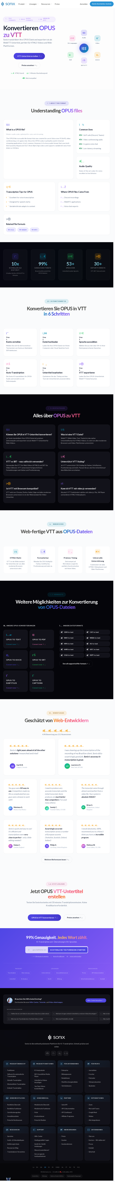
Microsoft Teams (94, 1109)
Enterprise (65, 1071)
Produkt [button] (21, 4)
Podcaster (92, 1079)
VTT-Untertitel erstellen (29, 56)
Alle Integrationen (94, 1121)
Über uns (91, 1137)
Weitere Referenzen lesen (56, 860)
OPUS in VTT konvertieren (44, 918)
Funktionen (10, 1071)
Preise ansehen (29, 65)
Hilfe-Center (34, 1003)
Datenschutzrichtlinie (57, 1176)
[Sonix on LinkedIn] (59, 1054)
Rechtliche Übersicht (13, 1105)
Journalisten (92, 1071)
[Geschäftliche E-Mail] (39, 950)
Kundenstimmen (67, 1145)
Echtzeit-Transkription (14, 1089)
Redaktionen (66, 1079)
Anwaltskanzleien (13, 1117)
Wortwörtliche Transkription (16, 1085)
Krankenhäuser (39, 1117)
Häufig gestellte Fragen (41, 1141)
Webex (91, 1117)
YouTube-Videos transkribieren (39, 1088)
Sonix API (64, 1105)
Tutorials (42, 1003)
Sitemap (44, 1176)
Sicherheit (92, 1152)
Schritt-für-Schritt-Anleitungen (40, 1146)
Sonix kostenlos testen (101, 4)
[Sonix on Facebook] (47, 1054)
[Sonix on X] (53, 1054)
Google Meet (93, 1113)
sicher (56, 1047)
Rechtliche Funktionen (14, 1109)
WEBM (22, 230)
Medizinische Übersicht (41, 1105)
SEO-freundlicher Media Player (42, 1076)
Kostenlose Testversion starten (67, 950)
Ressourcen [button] (45, 4)
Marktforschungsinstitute (70, 1083)
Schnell (76, 1044)
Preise (57, 4)
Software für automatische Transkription (15, 1076)
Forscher (91, 1075)
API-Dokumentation (68, 1109)
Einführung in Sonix (13, 1145)
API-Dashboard (67, 1113)
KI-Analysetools (39, 1071)
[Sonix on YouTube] (65, 1054)
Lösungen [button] (33, 4)
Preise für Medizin (40, 1121)
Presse (91, 1145)
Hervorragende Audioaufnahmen (40, 1156)
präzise (82, 1044)
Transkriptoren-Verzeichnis (16, 1152)
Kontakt (91, 1149)
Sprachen (10, 1137)
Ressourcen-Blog (12, 1149)
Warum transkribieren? (41, 1151)
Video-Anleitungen (55, 1003)
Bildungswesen (66, 1075)
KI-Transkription (66, 1044)
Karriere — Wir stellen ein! (97, 1141)
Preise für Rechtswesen (14, 1121)
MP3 (34, 230)
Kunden (64, 1141)
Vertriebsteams (66, 1086)
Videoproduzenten (95, 1083)
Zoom (90, 1105)
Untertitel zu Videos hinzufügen (40, 1082)
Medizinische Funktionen (42, 1109)
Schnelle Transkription (14, 1081)
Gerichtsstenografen (14, 1113)
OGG (11, 230)
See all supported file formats (76, 664)
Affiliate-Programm (68, 1117)
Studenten (92, 1086)
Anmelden (84, 4)
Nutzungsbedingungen (74, 1176)
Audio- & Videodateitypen (15, 1141)
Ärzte (36, 1113)
